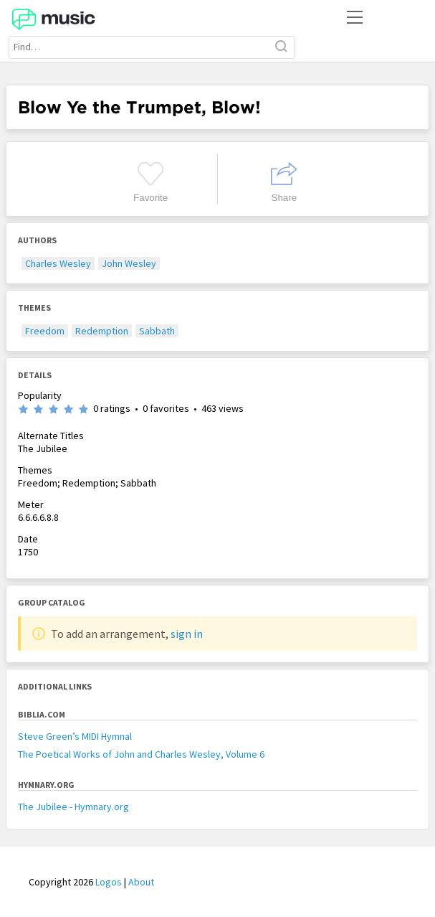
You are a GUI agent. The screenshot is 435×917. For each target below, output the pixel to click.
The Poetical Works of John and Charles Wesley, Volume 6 (141, 754)
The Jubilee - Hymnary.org (73, 806)
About (141, 881)
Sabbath (157, 330)
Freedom (44, 330)
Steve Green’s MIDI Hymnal (75, 736)
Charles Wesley (58, 263)
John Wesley (129, 263)
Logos (108, 881)
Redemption (101, 330)
